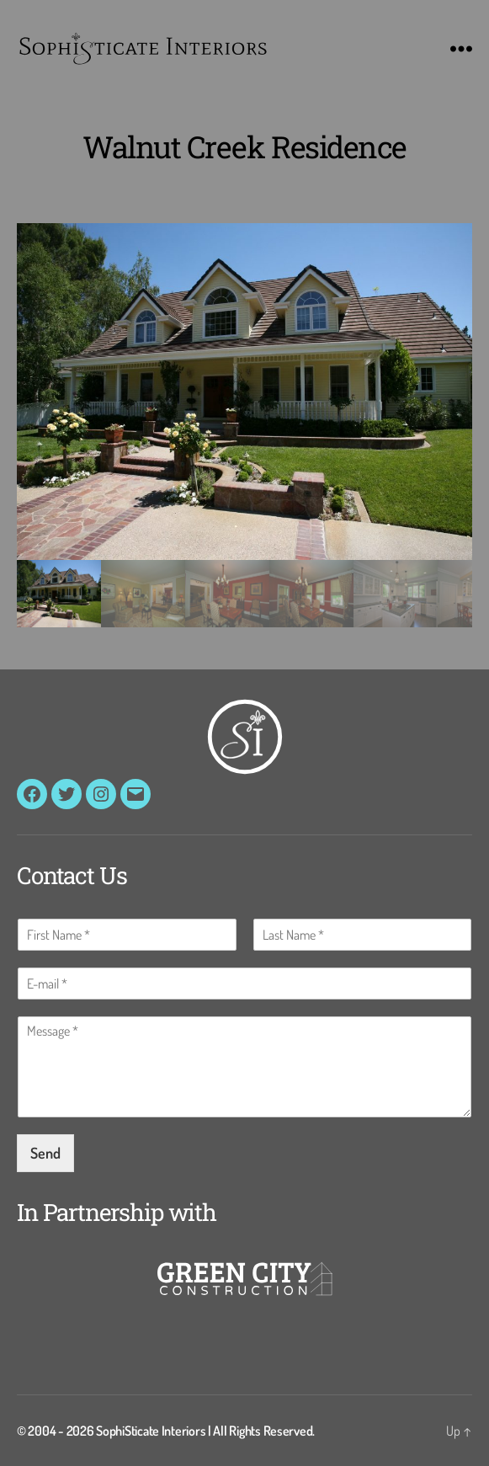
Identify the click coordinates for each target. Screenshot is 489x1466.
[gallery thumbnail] (59, 593)
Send (45, 1152)
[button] (244, 391)
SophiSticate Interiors (150, 1430)
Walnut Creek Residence (244, 146)
